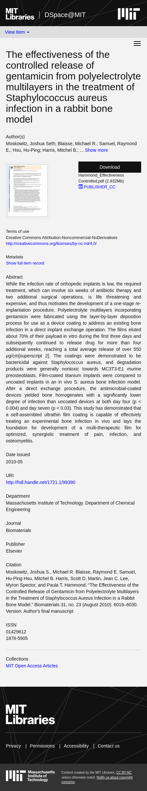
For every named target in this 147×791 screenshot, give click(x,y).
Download (110, 167)
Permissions (42, 745)
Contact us (109, 745)
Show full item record (25, 263)
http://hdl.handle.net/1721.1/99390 (40, 482)
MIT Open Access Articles (32, 665)
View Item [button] (17, 32)
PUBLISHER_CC (96, 187)
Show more (96, 150)
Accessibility (76, 745)
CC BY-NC (124, 772)
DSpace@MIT (65, 14)
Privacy (13, 745)
